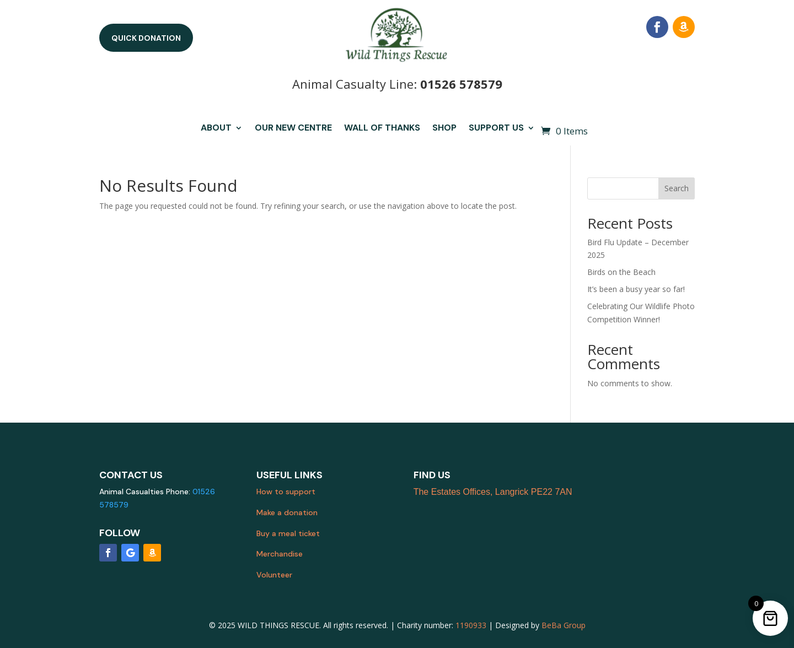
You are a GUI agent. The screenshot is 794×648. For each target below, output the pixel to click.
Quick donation (146, 38)
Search (676, 188)
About (216, 128)
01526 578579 (461, 83)
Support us (496, 128)
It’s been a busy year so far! (636, 289)
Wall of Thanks (382, 128)
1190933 (470, 625)
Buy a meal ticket (288, 533)
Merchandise (279, 554)
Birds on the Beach (621, 272)
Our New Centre (293, 128)
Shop (444, 128)
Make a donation (287, 512)
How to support (285, 491)
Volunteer (274, 575)
